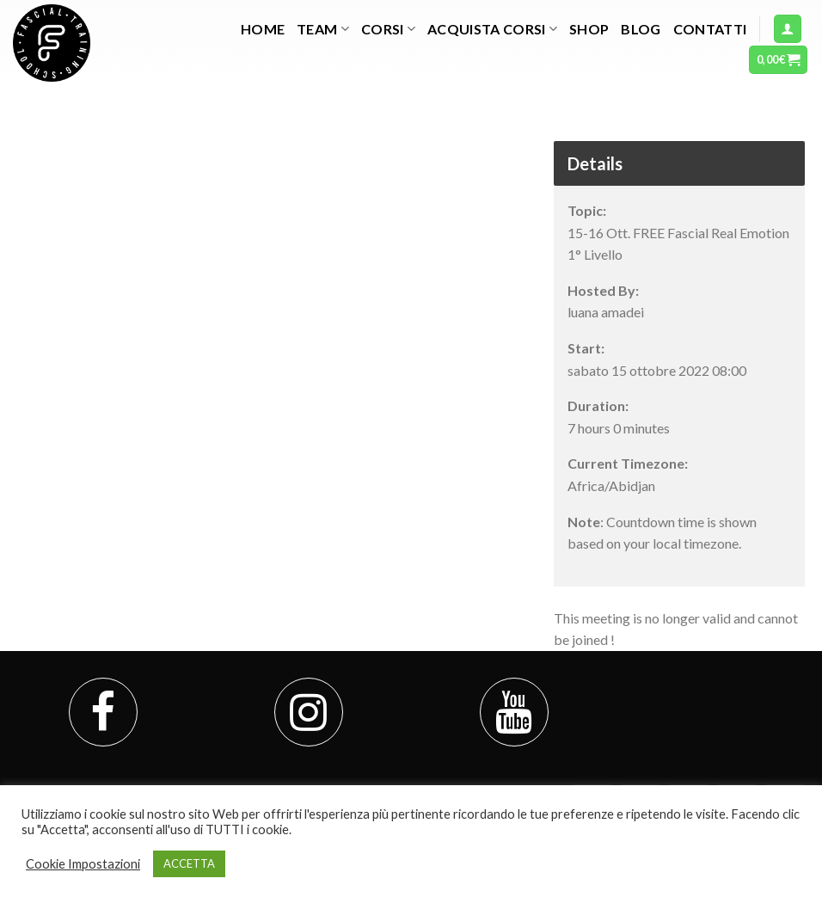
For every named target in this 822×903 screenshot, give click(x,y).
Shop (589, 29)
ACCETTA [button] (189, 863)
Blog (640, 29)
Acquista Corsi (492, 29)
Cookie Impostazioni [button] (83, 864)
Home (263, 29)
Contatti (710, 29)
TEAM (323, 29)
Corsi (388, 29)
